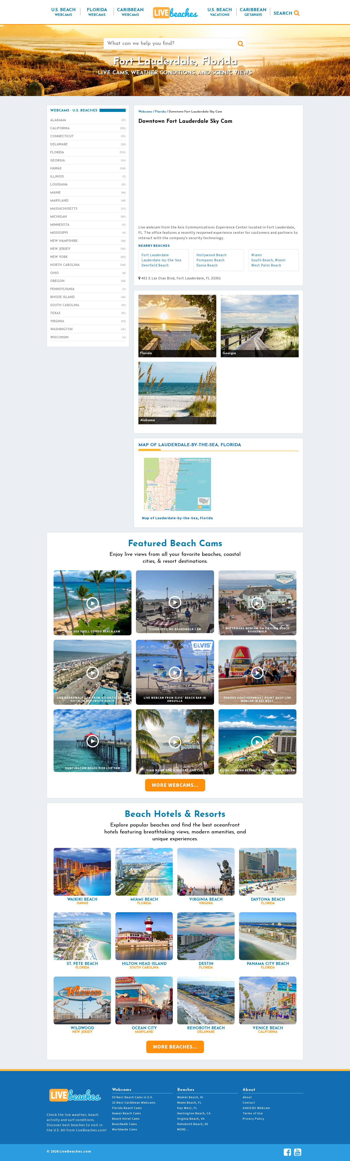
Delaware (88, 144)
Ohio (88, 273)
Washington (88, 329)
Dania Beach (207, 265)
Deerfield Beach (155, 265)
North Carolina (88, 265)
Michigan (88, 217)
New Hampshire (88, 241)
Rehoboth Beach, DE (192, 1124)
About (247, 1097)
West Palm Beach (266, 265)
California (88, 128)
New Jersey (88, 249)
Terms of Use (253, 1113)
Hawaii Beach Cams (126, 1113)
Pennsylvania (88, 289)
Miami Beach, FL (189, 1102)
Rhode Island (88, 297)
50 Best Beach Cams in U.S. (132, 1097)
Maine (88, 193)
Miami (256, 255)
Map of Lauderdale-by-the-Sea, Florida (177, 518)
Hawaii (88, 169)
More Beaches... (175, 1047)
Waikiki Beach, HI (190, 1097)
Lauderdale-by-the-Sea (161, 260)
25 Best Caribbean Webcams (134, 1102)
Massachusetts (88, 209)
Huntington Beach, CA (194, 1113)
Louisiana (88, 185)
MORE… (183, 1129)
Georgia (88, 161)
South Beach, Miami (268, 260)
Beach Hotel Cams (126, 1119)
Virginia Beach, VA (191, 1119)
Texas (88, 313)
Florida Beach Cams (127, 1108)
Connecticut (88, 136)
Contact (249, 1102)
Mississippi (88, 233)
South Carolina (88, 305)
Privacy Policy (253, 1119)
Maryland (88, 201)
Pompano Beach (210, 260)
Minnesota (88, 225)
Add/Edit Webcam (256, 1108)
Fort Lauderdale (155, 255)
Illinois (88, 177)
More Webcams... (175, 785)
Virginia (88, 321)
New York (88, 257)
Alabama (88, 120)
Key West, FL (187, 1108)
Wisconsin (88, 337)
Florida (88, 153)
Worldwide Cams (124, 1129)
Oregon (88, 281)
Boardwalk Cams (124, 1124)
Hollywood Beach (211, 255)
